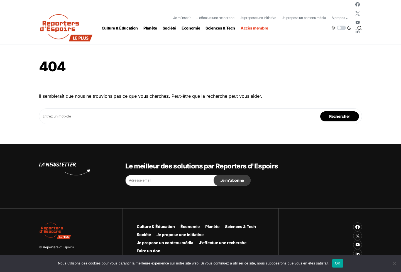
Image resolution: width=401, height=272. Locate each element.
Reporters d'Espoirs (58, 247)
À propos (338, 18)
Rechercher (339, 116)
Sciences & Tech (240, 226)
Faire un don (148, 250)
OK (337, 263)
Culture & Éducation (156, 226)
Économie (190, 226)
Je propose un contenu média (304, 18)
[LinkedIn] (357, 31)
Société (144, 234)
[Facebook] (357, 4)
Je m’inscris (182, 18)
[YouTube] (357, 22)
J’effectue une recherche (215, 18)
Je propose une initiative (258, 18)
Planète (212, 226)
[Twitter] (357, 13)
